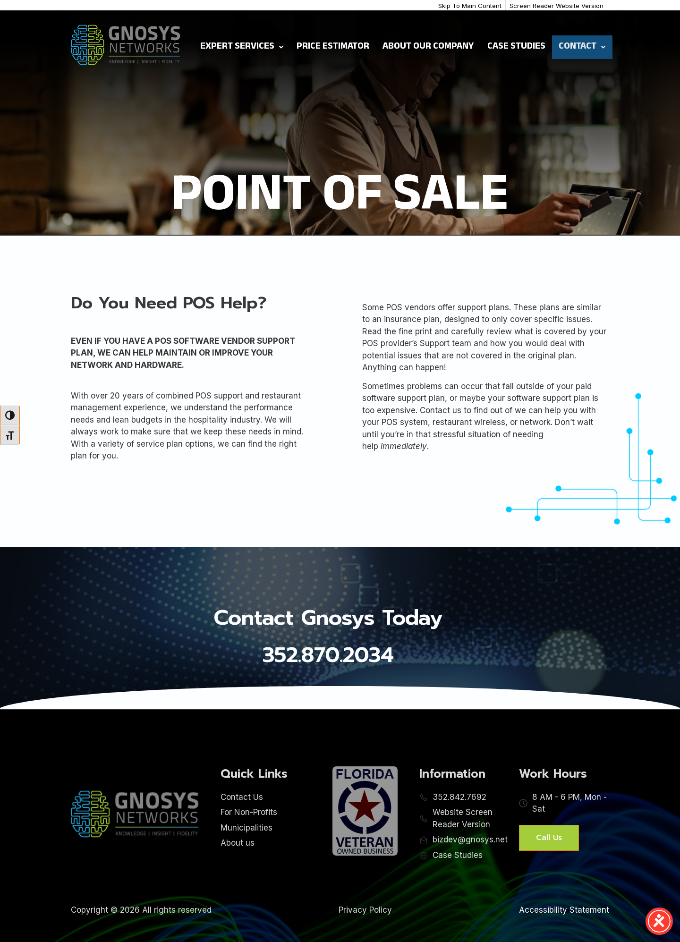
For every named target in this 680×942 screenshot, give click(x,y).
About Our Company (428, 47)
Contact (582, 47)
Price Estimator (333, 47)
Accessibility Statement (564, 910)
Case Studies (516, 47)
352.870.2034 (328, 655)
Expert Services (241, 47)
